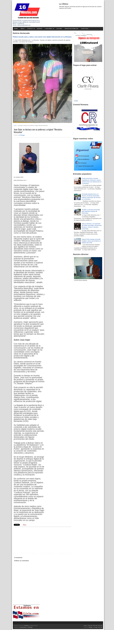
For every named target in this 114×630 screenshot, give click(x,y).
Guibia (76, 101)
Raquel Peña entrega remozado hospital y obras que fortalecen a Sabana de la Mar (91, 241)
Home (16, 28)
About (23, 28)
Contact (30, 28)
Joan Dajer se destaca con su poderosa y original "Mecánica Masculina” (38, 130)
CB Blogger (22, 135)
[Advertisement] (28, 540)
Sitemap (39, 28)
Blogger (90, 627)
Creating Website (22, 627)
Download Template (71, 28)
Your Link (90, 625)
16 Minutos (26, 625)
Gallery (59, 28)
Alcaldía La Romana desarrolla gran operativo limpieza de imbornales (91, 211)
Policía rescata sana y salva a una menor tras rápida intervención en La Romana (42, 37)
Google (95, 627)
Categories (48, 28)
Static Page (84, 28)
